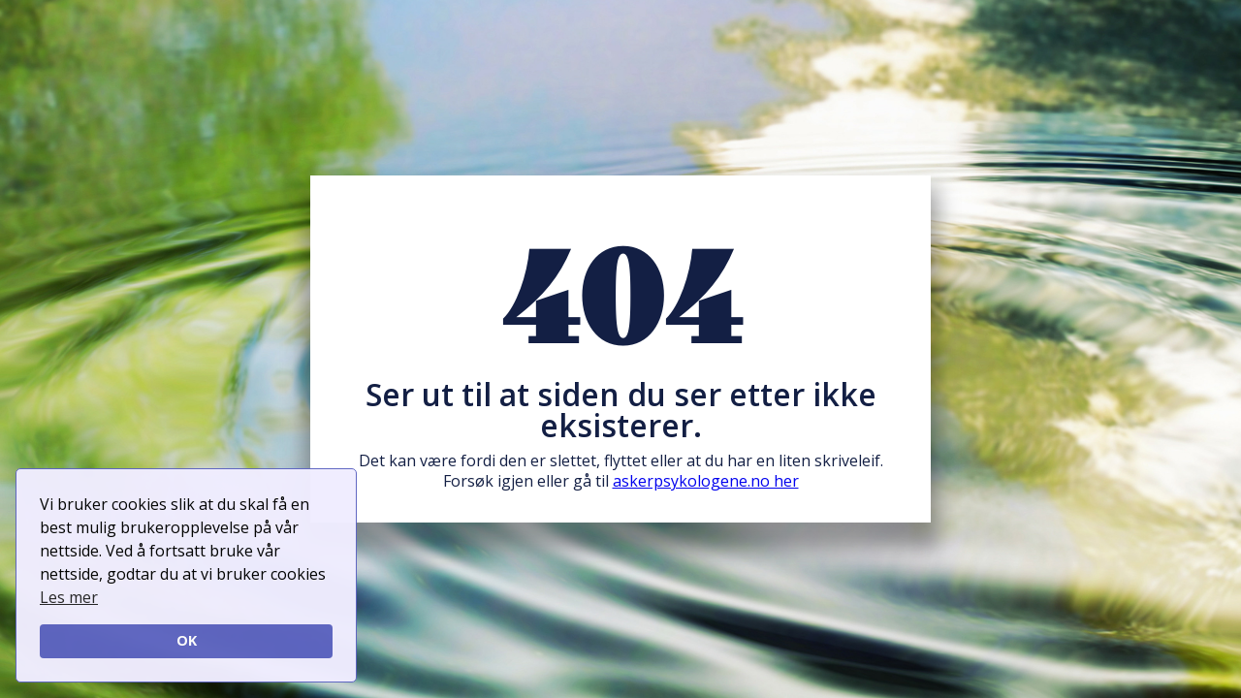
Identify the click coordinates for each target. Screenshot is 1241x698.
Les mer (69, 597)
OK (186, 640)
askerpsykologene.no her (706, 481)
